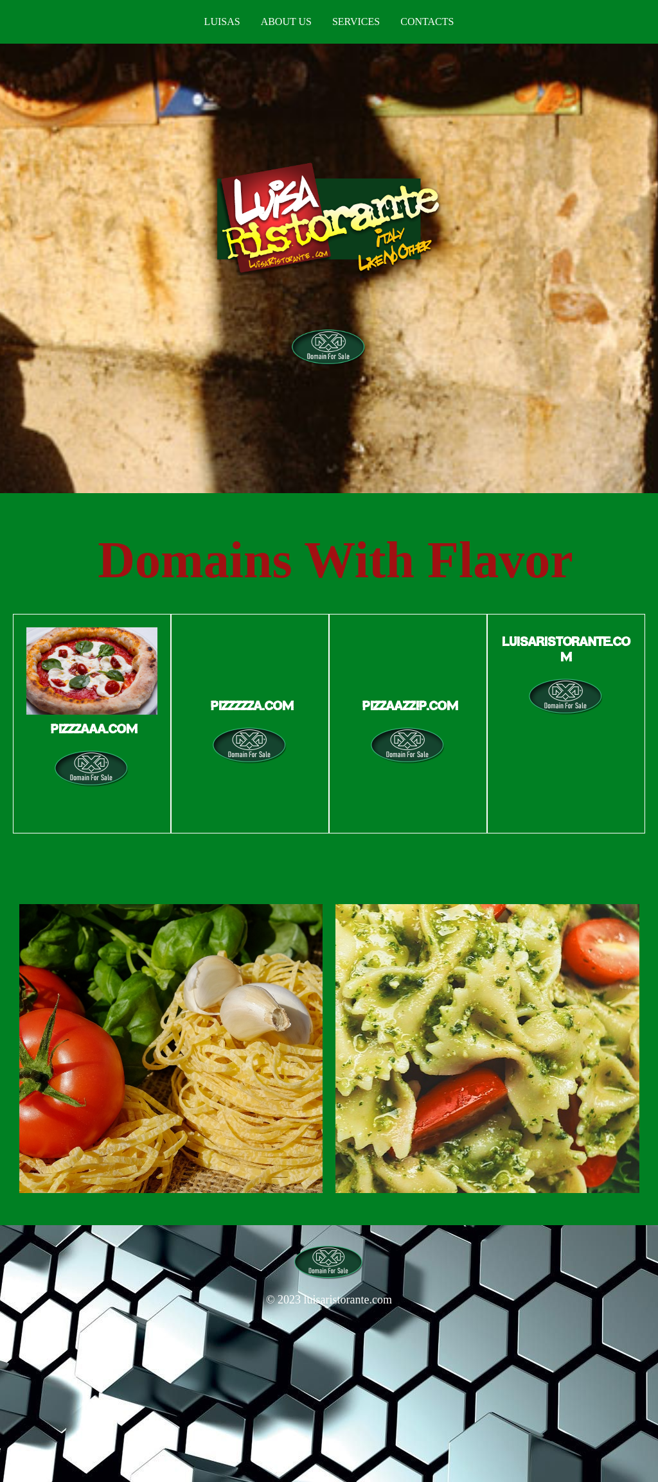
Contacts (427, 21)
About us (286, 21)
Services (356, 21)
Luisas (222, 21)
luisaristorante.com (348, 1299)
